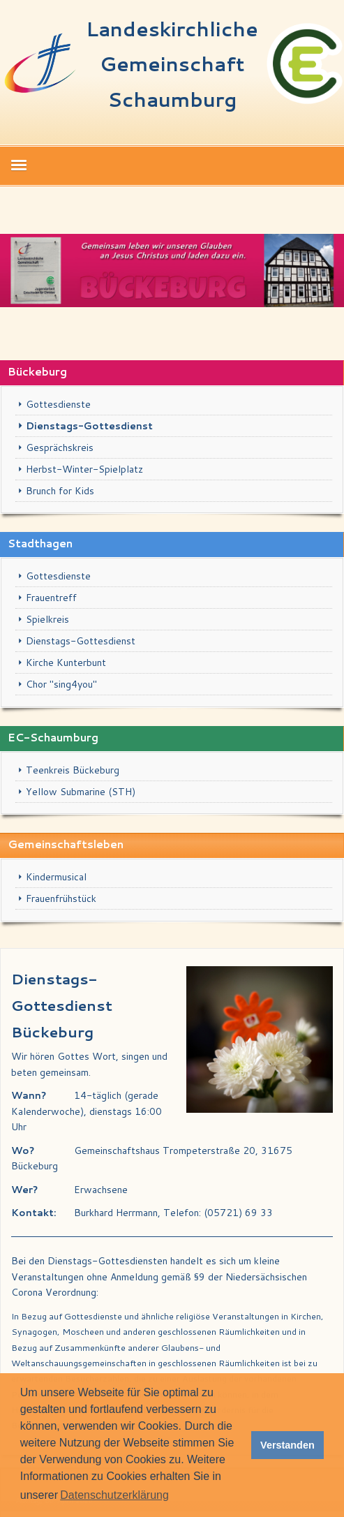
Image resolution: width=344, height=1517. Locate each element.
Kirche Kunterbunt (66, 662)
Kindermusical (56, 877)
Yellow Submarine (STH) (80, 792)
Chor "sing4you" (61, 684)
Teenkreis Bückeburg (72, 770)
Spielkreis (47, 619)
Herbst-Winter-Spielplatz (84, 469)
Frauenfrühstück (61, 898)
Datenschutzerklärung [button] (114, 1495)
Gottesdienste (58, 404)
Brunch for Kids (60, 491)
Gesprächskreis (60, 447)
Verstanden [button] (287, 1445)
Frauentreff (51, 598)
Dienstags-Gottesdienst (89, 426)
